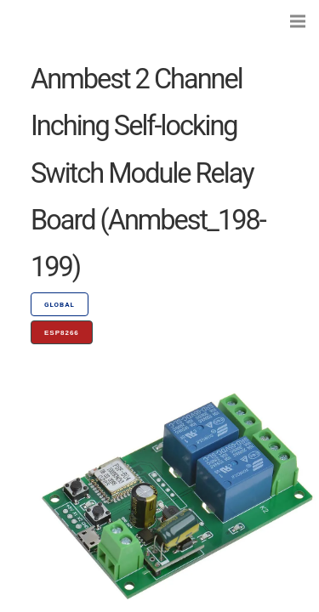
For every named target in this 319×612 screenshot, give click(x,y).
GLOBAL (59, 305)
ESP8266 (61, 333)
